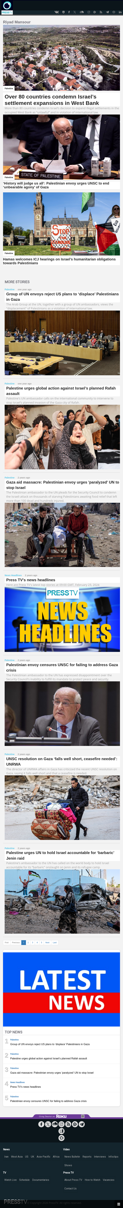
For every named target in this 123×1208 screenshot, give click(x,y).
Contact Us (70, 1188)
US (26, 1156)
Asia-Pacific (43, 1156)
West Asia (17, 1156)
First (7, 942)
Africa (56, 1156)
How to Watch (92, 1179)
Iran (6, 1156)
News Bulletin (72, 1156)
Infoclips (113, 1156)
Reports (86, 1156)
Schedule (24, 1179)
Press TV (68, 1172)
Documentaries (40, 1179)
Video (66, 1149)
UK (32, 1156)
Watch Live (10, 1179)
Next (47, 942)
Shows (68, 1165)
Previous (16, 942)
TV (4, 1172)
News (6, 1149)
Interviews (100, 1156)
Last (55, 942)
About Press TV (73, 1179)
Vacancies (108, 1179)
